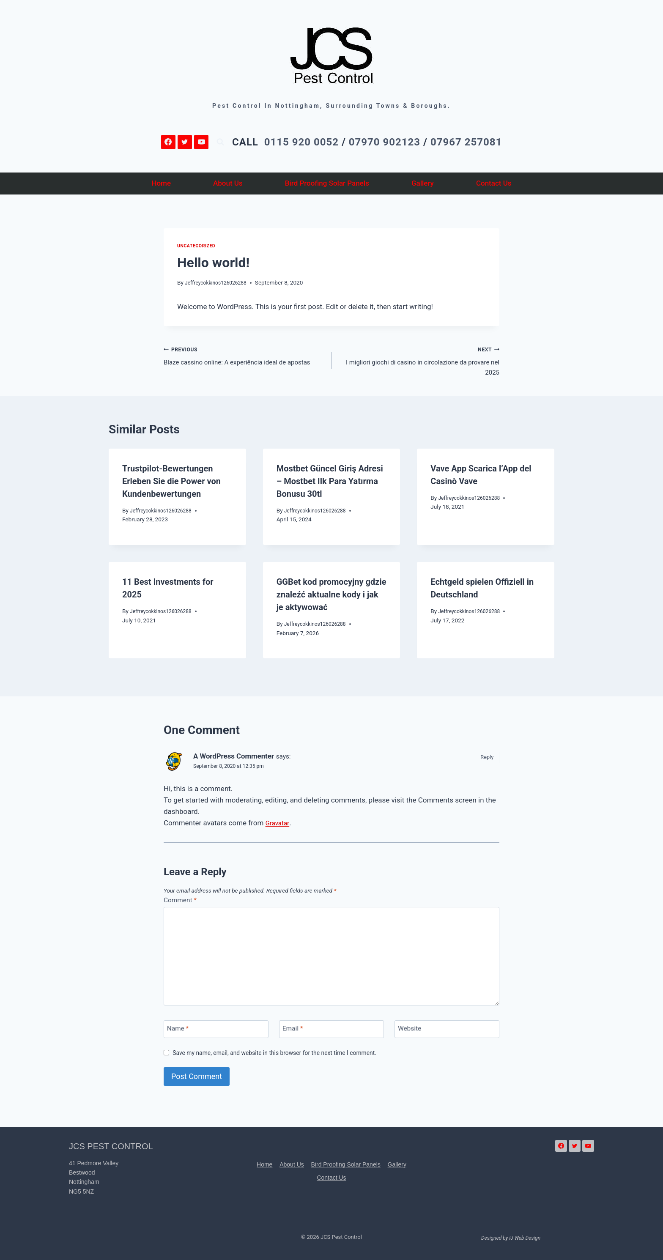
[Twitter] (185, 142)
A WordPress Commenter (239, 760)
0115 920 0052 (301, 142)
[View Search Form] (220, 142)
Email (294, 1036)
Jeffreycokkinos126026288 (220, 282)
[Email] (331, 1036)
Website (411, 1036)
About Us (228, 183)
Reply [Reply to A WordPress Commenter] (485, 761)
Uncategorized (198, 246)
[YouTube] (201, 142)
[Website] (447, 1036)
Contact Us (494, 183)
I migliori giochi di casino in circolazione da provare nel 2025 (419, 362)
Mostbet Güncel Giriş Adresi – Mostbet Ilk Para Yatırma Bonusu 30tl (330, 486)
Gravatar (279, 827)
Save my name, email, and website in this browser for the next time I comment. (285, 1059)
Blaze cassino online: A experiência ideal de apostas (244, 362)
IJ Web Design (524, 1238)
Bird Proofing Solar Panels (327, 183)
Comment (182, 905)
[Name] (216, 1036)
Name (179, 1036)
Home (161, 183)
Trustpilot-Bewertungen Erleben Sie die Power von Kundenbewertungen (171, 486)
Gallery (422, 183)
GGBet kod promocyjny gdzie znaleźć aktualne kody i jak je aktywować (331, 599)
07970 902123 (384, 142)
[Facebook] (168, 142)
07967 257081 (466, 142)
